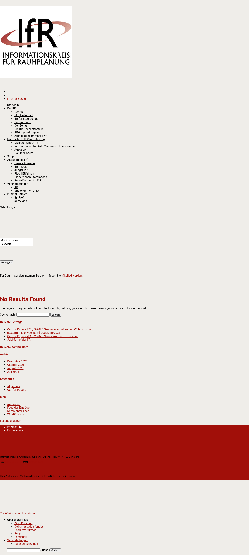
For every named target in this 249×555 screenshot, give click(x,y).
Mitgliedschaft (23, 115)
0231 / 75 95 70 (12, 462)
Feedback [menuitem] (20, 537)
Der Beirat (20, 125)
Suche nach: (8, 314)
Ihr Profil (19, 197)
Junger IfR (21, 170)
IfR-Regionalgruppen (27, 132)
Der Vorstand (22, 122)
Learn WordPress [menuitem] (25, 530)
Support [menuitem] (19, 533)
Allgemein (13, 386)
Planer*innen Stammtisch (30, 177)
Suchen (45, 550)
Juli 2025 (13, 371)
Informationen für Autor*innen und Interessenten (45, 146)
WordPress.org (16, 414)
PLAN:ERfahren (24, 173)
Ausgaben (20, 149)
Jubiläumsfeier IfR (19, 339)
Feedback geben (10, 420)
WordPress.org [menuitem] (23, 523)
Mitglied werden (72, 275)
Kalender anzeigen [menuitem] (26, 543)
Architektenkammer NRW (30, 136)
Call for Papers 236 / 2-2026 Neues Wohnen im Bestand (42, 336)
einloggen (6, 262)
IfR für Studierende (26, 118)
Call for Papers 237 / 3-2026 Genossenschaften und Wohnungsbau (49, 329)
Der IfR (18, 112)
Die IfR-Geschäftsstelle (29, 129)
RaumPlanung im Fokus (29, 180)
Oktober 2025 (15, 365)
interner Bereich (17, 98)
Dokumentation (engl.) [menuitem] (28, 526)
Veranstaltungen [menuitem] (17, 540)
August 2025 (15, 368)
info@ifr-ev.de (36, 462)
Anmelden (13, 404)
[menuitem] (128, 519)
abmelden (20, 201)
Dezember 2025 (17, 361)
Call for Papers (23, 153)
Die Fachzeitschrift (26, 142)
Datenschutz (15, 430)
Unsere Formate (24, 163)
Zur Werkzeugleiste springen (18, 513)
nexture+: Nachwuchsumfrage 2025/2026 (33, 332)
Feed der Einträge (18, 407)
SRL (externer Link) (26, 190)
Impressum (14, 427)
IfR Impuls (20, 166)
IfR (16, 187)
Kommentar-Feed (18, 411)
